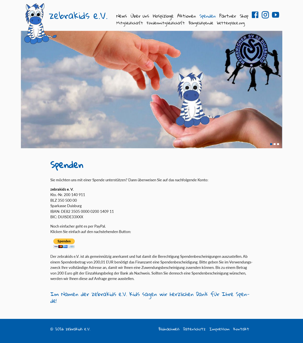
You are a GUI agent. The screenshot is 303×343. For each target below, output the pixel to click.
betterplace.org (231, 23)
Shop (244, 15)
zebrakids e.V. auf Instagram (265, 14)
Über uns (140, 15)
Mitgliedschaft (129, 23)
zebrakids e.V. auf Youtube (275, 14)
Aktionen (186, 15)
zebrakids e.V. (78, 15)
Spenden (208, 15)
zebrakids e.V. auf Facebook (255, 14)
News (121, 15)
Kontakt (241, 329)
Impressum (219, 329)
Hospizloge (163, 15)
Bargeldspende (201, 23)
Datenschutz (194, 329)
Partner (227, 15)
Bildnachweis (169, 329)
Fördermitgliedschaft (166, 23)
